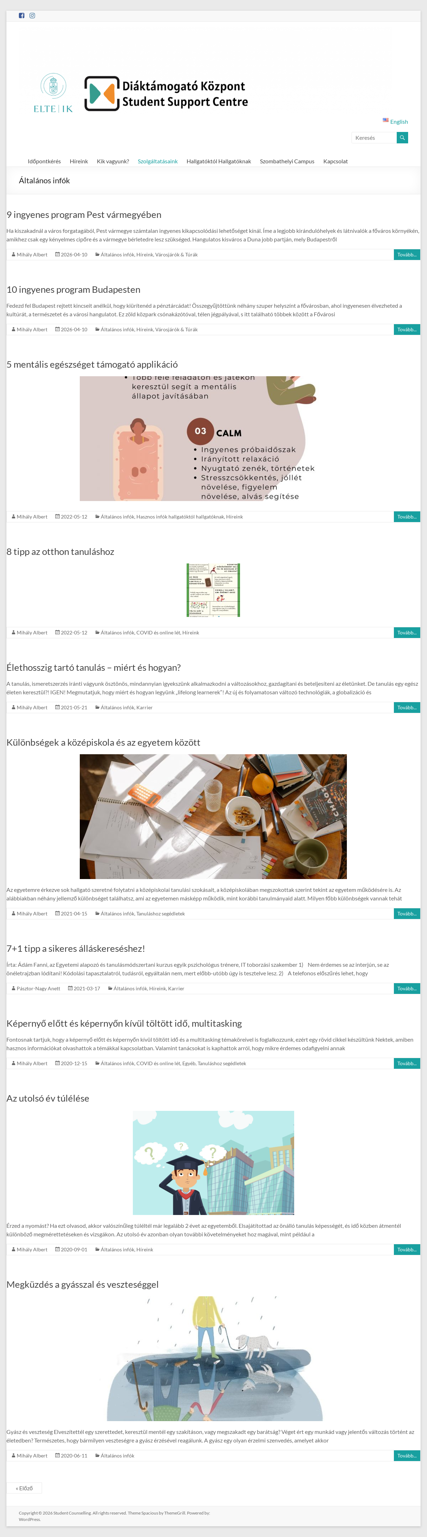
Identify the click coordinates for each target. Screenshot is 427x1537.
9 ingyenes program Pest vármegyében (83, 214)
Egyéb (189, 1063)
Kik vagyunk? (113, 161)
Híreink (79, 161)
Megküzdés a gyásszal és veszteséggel (82, 1284)
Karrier (144, 707)
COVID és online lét (158, 632)
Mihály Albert (32, 254)
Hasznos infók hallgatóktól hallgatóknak (180, 517)
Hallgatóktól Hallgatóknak (219, 161)
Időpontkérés (44, 161)
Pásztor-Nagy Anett (38, 988)
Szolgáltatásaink (158, 161)
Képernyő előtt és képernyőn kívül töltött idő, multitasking (124, 1023)
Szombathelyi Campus (287, 161)
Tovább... (407, 254)
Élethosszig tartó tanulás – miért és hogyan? (93, 667)
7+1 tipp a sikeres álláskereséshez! (75, 948)
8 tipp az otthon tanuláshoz (60, 551)
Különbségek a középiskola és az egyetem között (103, 742)
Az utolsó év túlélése (47, 1098)
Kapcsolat (335, 161)
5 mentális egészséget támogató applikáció (92, 364)
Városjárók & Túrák (176, 254)
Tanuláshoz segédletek (160, 913)
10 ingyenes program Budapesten (73, 289)
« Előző (24, 1488)
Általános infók (117, 254)
